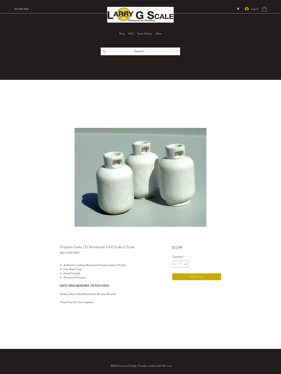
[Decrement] (175, 264)
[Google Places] (238, 9)
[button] (264, 8)
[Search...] (140, 51)
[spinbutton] (180, 264)
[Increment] (185, 264)
